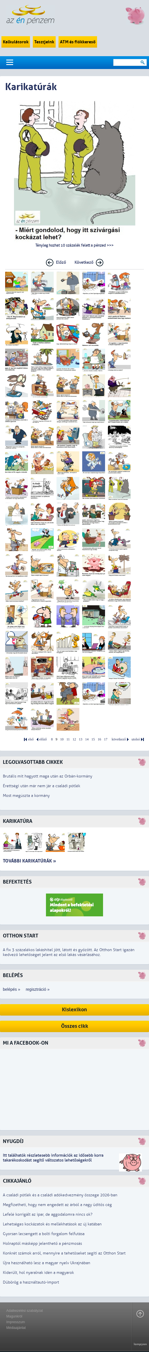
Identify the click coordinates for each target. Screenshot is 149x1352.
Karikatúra (17, 821)
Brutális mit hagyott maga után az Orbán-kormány (47, 776)
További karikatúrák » (29, 861)
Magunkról (14, 1316)
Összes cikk (74, 1026)
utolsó (136, 739)
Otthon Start (20, 936)
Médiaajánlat (16, 1328)
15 (93, 739)
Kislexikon (74, 1010)
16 (99, 739)
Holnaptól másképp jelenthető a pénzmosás (42, 1243)
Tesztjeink (44, 41)
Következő (83, 262)
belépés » (11, 989)
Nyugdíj (13, 1141)
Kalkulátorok (16, 41)
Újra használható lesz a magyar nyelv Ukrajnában (46, 1262)
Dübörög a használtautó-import (31, 1282)
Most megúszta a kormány (26, 795)
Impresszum (15, 1322)
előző (43, 739)
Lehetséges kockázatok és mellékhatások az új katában (52, 1224)
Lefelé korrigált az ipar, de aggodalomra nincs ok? (47, 1214)
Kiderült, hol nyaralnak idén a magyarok (38, 1272)
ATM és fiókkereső (78, 41)
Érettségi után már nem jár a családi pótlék (41, 785)
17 (105, 739)
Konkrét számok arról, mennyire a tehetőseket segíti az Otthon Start (64, 1253)
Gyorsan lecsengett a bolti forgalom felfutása (43, 1233)
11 (68, 739)
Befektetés (17, 882)
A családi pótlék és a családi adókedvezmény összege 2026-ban (60, 1195)
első (30, 739)
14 (86, 739)
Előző (61, 262)
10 (62, 739)
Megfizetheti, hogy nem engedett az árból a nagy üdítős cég (57, 1204)
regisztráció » (37, 989)
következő (119, 739)
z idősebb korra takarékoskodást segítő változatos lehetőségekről (53, 1158)
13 (80, 739)
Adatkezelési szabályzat (24, 1311)
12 (74, 739)
